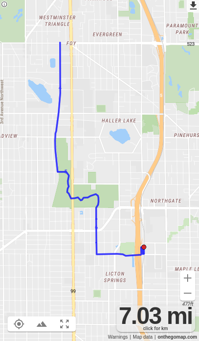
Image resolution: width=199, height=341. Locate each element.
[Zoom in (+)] (187, 278)
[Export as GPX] (193, 6)
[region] (99, 170)
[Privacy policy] (4, 5)
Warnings (118, 337)
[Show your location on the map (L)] (19, 324)
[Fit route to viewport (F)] (64, 324)
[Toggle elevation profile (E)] (41, 324)
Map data (143, 337)
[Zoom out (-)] (187, 293)
